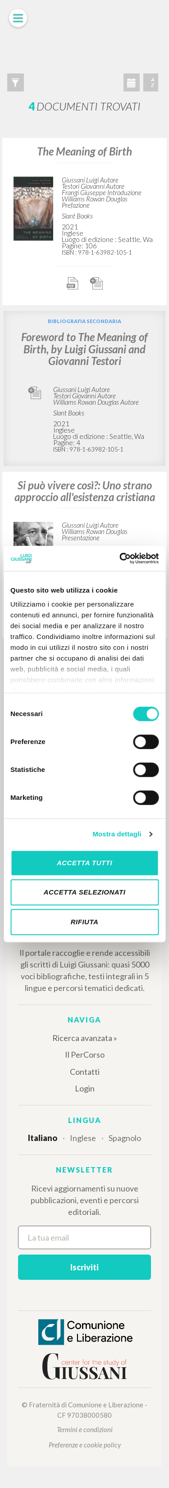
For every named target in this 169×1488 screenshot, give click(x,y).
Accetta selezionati (85, 892)
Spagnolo (125, 1138)
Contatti (85, 1072)
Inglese (83, 1138)
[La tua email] (84, 1237)
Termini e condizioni (85, 1429)
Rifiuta (85, 922)
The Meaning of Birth (84, 151)
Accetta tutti (84, 863)
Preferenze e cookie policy (85, 1445)
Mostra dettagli (116, 834)
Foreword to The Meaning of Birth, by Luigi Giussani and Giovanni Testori (84, 348)
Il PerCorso (85, 1054)
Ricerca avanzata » (84, 1038)
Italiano (42, 1138)
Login (85, 1088)
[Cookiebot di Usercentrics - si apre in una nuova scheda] (120, 558)
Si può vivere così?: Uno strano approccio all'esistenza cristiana (84, 491)
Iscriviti (84, 1267)
